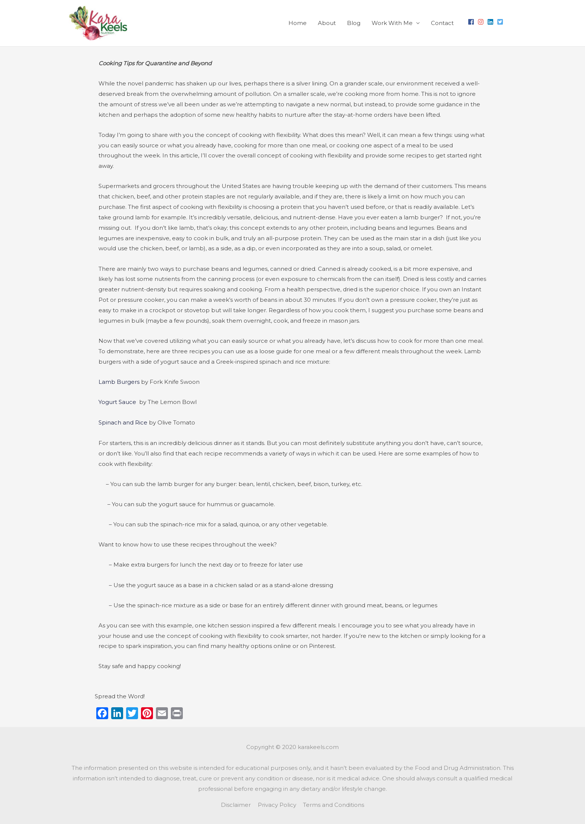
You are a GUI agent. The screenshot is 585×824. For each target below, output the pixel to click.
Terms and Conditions (334, 803)
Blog (353, 22)
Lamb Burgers (119, 381)
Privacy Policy (277, 803)
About (327, 22)
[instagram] (482, 22)
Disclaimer (236, 803)
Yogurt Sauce (118, 401)
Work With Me (392, 22)
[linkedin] (491, 22)
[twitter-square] (501, 22)
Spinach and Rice (122, 422)
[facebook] (472, 22)
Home (297, 22)
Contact (442, 22)
